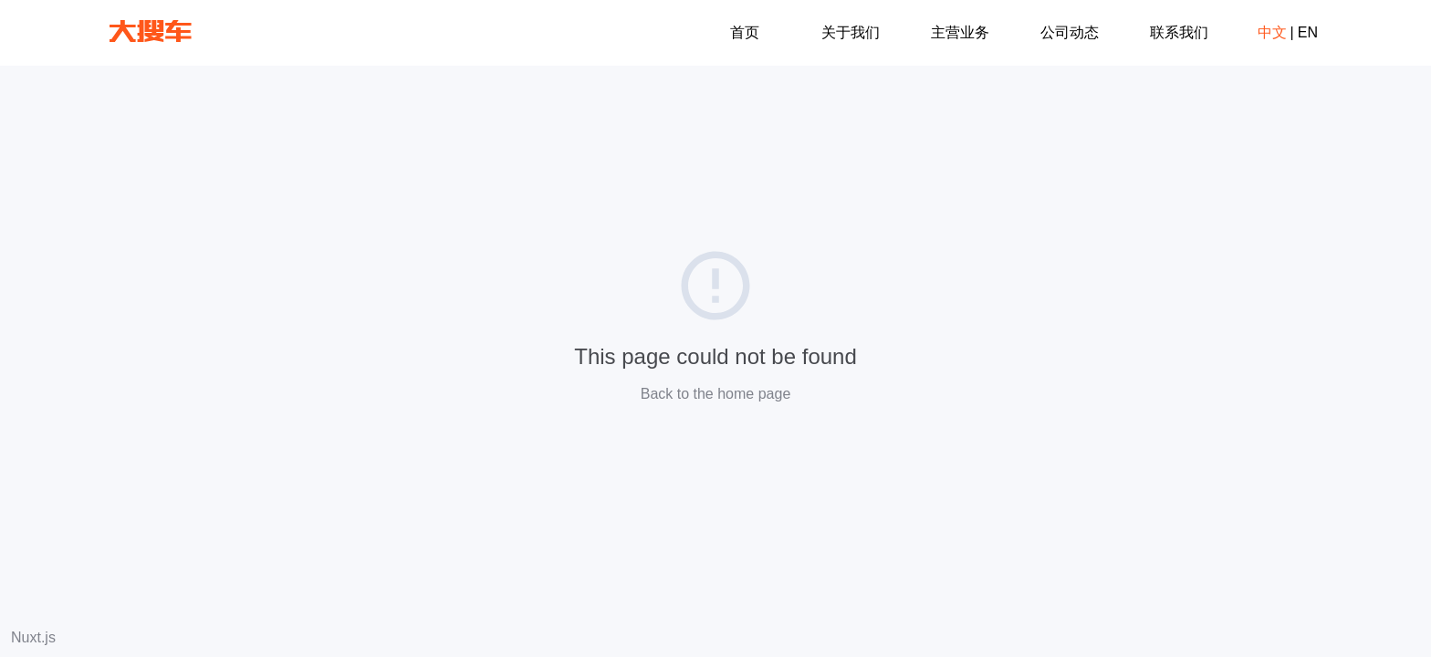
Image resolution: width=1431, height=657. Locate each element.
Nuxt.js (33, 637)
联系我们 (1179, 32)
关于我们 (850, 32)
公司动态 (1069, 32)
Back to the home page (716, 394)
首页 (744, 32)
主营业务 (960, 32)
